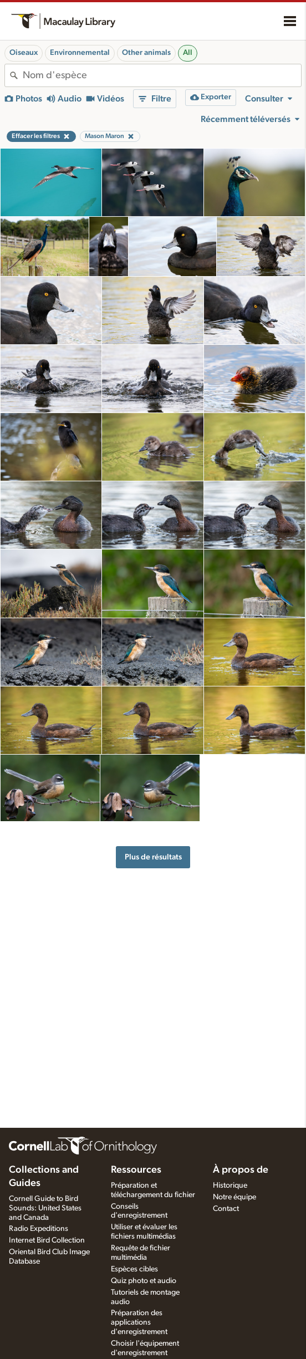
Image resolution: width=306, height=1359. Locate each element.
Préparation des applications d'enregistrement (139, 1322)
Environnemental (80, 53)
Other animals (146, 53)
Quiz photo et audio (143, 1281)
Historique (230, 1185)
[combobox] (162, 75)
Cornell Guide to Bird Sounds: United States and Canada (45, 1208)
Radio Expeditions (38, 1229)
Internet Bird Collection (47, 1240)
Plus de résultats (153, 857)
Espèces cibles (134, 1269)
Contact (226, 1209)
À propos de (240, 1170)
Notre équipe (234, 1197)
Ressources (136, 1170)
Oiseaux (23, 53)
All (187, 53)
